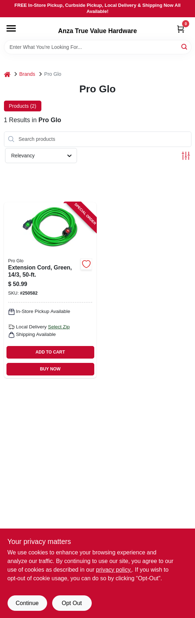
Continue (26, 603)
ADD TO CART (50, 352)
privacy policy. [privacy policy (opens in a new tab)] (114, 570)
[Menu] (11, 28)
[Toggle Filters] (186, 156)
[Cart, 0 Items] (180, 29)
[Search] (185, 46)
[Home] (7, 74)
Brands (27, 74)
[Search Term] (97, 47)
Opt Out (72, 603)
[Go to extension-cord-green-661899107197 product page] (50, 290)
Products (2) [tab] (22, 106)
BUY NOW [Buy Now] (50, 369)
